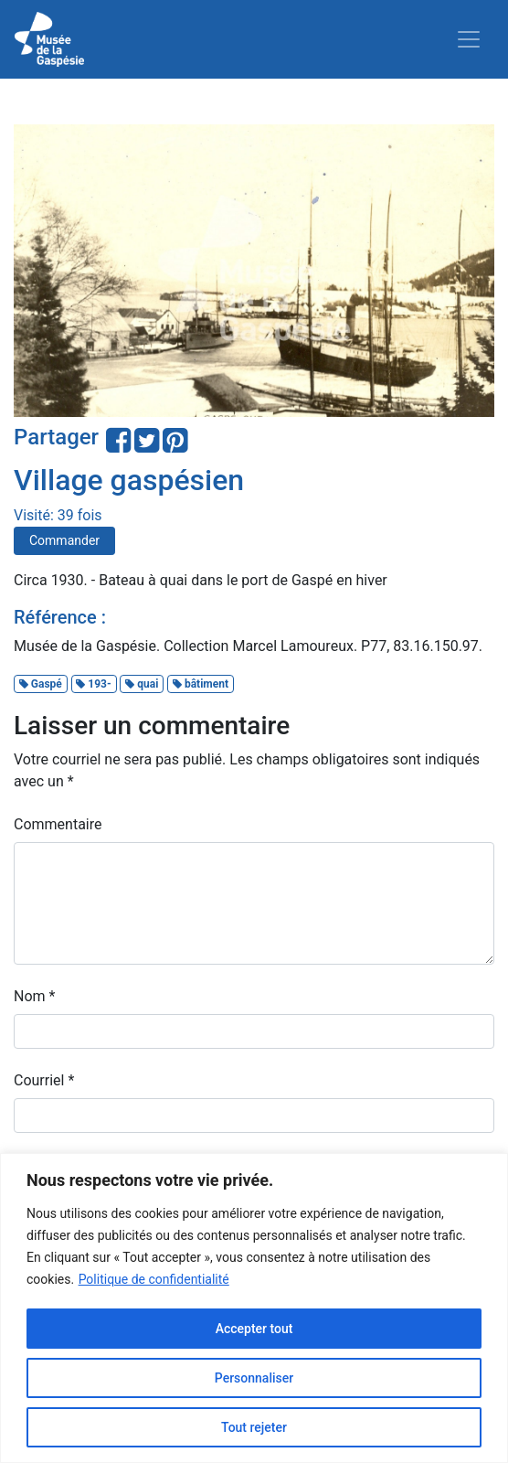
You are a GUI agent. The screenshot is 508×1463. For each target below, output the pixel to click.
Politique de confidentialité (154, 1279)
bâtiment (200, 684)
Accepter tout (254, 1328)
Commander (64, 540)
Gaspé (40, 684)
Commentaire (58, 824)
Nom (34, 996)
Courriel (44, 1080)
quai (141, 684)
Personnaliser (254, 1378)
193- (93, 684)
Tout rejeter (254, 1427)
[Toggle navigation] (468, 39)
